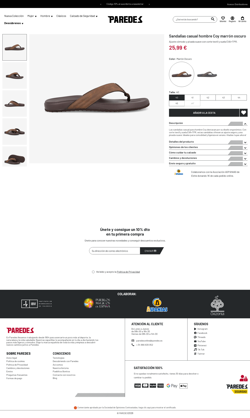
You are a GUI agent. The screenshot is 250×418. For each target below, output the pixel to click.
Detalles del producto (208, 142)
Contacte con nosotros (64, 375)
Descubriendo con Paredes (65, 361)
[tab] (208, 123)
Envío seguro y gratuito (208, 164)
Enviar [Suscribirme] (150, 250)
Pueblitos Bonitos (61, 371)
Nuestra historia (61, 368)
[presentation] (113, 263)
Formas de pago (14, 378)
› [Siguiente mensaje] (149, 4)
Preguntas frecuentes (16, 375)
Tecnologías (58, 358)
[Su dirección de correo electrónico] (114, 250)
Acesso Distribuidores (237, 4)
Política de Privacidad (128, 271)
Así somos (58, 364)
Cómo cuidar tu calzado (208, 153)
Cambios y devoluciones (208, 158)
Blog (55, 378)
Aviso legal (11, 358)
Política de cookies (15, 361)
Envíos (9, 371)
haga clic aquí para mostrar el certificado (157, 407)
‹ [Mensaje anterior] (100, 4)
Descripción (208, 123)
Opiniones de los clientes (208, 147)
